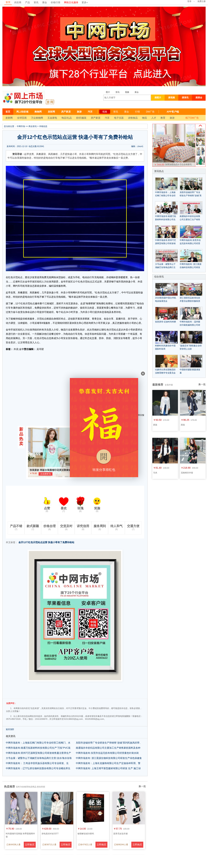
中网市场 (21, 126)
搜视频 (171, 97)
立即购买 (29, 844)
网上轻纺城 (22, 111)
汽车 (90, 111)
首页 (8, 2)
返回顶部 (10, 729)
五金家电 (52, 117)
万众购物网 (37, 117)
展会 (44, 2)
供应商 (17, 2)
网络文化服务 (71, 2)
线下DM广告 (192, 117)
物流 (144, 117)
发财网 (51, 111)
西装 (155, 425)
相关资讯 (10, 736)
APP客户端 (173, 111)
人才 (153, 117)
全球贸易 (22, 117)
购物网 (38, 111)
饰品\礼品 (66, 117)
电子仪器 (119, 117)
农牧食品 (133, 117)
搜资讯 (185, 97)
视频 (127, 92)
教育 (163, 117)
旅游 (79, 111)
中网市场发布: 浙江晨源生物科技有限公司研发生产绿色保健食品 (190, 267)
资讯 (36, 2)
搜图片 (158, 97)
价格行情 (55, 2)
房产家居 (66, 111)
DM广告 (150, 111)
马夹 (155, 473)
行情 (137, 111)
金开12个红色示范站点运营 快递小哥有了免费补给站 (46, 542)
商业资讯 (33, 126)
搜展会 (199, 97)
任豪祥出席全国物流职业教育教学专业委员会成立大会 (165, 372)
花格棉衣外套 (187, 473)
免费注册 (201, 1)
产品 (27, 2)
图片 (108, 92)
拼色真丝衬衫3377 (50, 833)
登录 (189, 1)
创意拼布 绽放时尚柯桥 (165, 322)
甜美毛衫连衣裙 (120, 833)
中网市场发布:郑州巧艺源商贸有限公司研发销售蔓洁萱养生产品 (165, 243)
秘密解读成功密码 (86, 833)
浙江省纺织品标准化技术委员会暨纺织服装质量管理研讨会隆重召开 (190, 301)
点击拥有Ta (45, 474)
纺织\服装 (81, 117)
